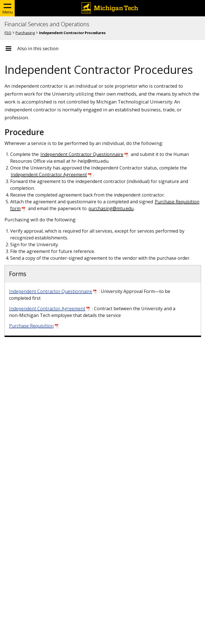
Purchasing (25, 32)
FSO (8, 32)
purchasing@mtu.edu (111, 208)
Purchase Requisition (31, 326)
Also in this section (37, 48)
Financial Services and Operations (47, 24)
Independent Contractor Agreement (49, 174)
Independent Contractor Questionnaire (81, 154)
